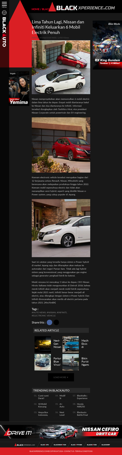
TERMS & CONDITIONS (83, 451)
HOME (36, 9)
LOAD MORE (61, 377)
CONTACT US (69, 451)
